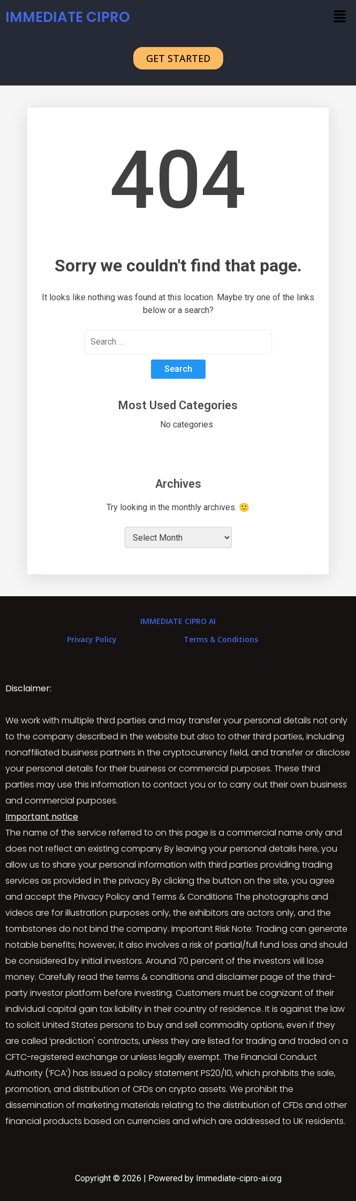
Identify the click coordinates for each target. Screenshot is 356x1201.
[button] (340, 17)
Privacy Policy (92, 639)
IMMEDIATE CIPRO (67, 17)
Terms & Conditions (221, 639)
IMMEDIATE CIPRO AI (178, 621)
